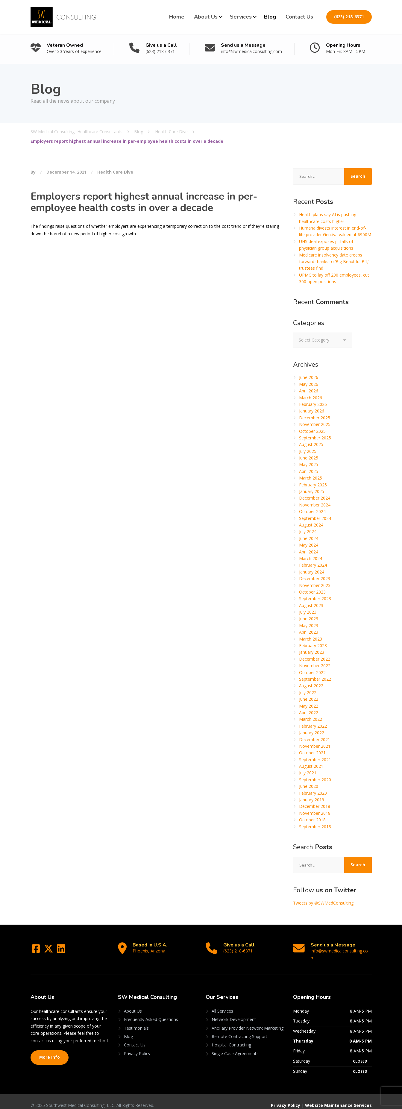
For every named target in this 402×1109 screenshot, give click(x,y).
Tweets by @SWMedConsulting (323, 903)
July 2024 (307, 531)
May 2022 (308, 706)
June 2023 (308, 618)
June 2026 (308, 377)
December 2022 (314, 659)
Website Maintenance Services (338, 1099)
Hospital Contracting (231, 1038)
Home (176, 16)
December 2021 (314, 739)
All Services (222, 1004)
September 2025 (315, 438)
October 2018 (312, 820)
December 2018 (314, 806)
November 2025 (314, 424)
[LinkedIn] (61, 950)
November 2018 (314, 813)
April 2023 (308, 632)
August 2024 (311, 525)
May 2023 (308, 625)
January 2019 (311, 799)
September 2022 (315, 679)
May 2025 (308, 464)
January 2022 (311, 732)
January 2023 (311, 652)
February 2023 (313, 645)
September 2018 (315, 826)
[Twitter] (49, 950)
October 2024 (312, 511)
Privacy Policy (137, 1046)
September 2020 (315, 779)
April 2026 (308, 391)
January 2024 (311, 572)
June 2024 (308, 538)
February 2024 (313, 565)
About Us (206, 16)
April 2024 (308, 552)
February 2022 (313, 726)
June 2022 (308, 699)
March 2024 (310, 558)
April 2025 (308, 471)
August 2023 (311, 605)
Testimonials (136, 1021)
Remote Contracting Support (239, 1030)
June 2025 (308, 458)
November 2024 (314, 505)
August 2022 (311, 685)
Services (241, 16)
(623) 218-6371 (349, 16)
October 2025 (312, 431)
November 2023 (314, 585)
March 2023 (310, 639)
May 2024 (308, 545)
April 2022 (308, 712)
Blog (270, 16)
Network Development (234, 1013)
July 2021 (307, 773)
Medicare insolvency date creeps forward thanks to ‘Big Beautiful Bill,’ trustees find (334, 261)
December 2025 (314, 418)
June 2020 (308, 786)
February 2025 (313, 485)
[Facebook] (36, 950)
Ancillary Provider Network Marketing (247, 1021)
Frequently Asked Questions (151, 1013)
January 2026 (311, 411)
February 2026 (313, 404)
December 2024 (314, 498)
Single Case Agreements (235, 1046)
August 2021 (311, 766)
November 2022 (314, 665)
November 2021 (314, 746)
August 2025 (311, 444)
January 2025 (311, 491)
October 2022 (312, 672)
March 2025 (310, 478)
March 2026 (310, 397)
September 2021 (315, 759)
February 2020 (313, 793)
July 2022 (307, 692)
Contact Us (299, 16)
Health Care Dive (115, 172)
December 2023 (314, 578)
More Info (49, 1050)
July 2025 (307, 451)
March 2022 (310, 719)
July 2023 (307, 612)
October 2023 (312, 592)
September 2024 (315, 518)
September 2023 (315, 598)
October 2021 (312, 752)
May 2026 (308, 384)
